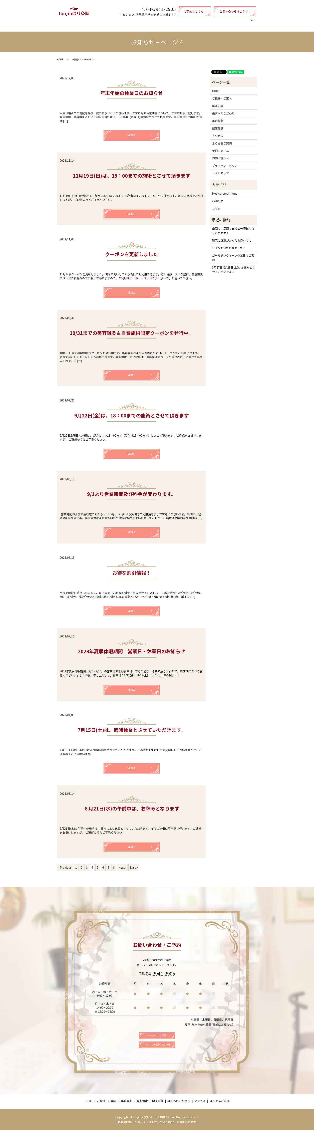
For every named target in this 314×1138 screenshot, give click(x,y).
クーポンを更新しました (131, 250)
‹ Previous (64, 864)
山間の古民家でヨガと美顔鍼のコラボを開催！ (233, 227)
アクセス (212, 21)
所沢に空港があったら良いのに (231, 237)
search (253, 22)
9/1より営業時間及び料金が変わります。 (131, 490)
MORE (131, 132)
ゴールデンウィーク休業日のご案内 (233, 254)
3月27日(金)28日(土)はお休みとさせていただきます (233, 266)
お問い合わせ (220, 154)
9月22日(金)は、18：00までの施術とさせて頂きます (131, 411)
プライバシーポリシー (226, 162)
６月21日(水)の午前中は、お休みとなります (131, 804)
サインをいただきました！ (229, 244)
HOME (90, 21)
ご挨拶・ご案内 (110, 21)
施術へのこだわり (189, 21)
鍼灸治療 (149, 21)
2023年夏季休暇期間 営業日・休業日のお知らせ (131, 647)
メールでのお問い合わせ (157, 1050)
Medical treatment (224, 190)
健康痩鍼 (166, 21)
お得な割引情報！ (131, 568)
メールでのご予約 (157, 1036)
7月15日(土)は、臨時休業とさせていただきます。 (131, 726)
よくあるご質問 (234, 21)
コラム (216, 205)
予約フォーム (220, 147)
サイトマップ (220, 169)
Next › (122, 864)
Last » (134, 864)
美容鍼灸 (132, 21)
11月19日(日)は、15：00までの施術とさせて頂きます (131, 171)
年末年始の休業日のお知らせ (131, 89)
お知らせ (217, 197)
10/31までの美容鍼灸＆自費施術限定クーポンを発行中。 (131, 329)
